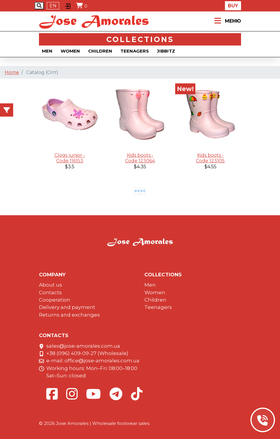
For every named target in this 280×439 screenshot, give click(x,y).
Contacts (50, 292)
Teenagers (134, 51)
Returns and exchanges (69, 315)
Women (70, 51)
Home (12, 72)
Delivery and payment (67, 307)
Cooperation (54, 300)
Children (100, 51)
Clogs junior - (69, 155)
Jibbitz (166, 51)
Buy (233, 6)
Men (47, 51)
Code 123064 (140, 161)
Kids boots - (140, 155)
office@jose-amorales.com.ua (101, 361)
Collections (140, 39)
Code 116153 (69, 161)
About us (50, 285)
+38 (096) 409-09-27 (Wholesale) (87, 353)
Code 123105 (210, 161)
